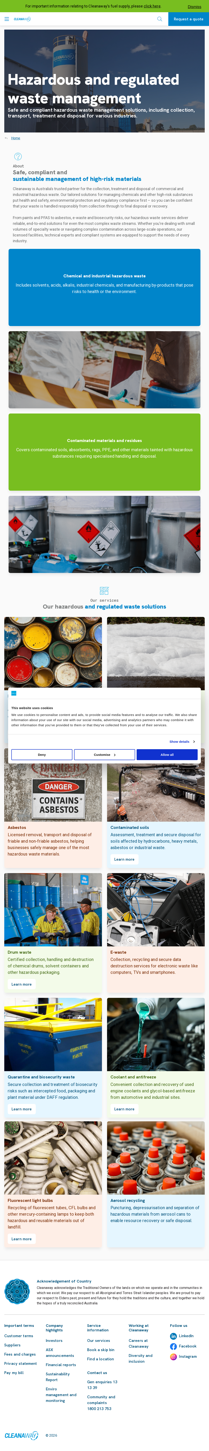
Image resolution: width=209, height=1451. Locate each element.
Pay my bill (14, 1372)
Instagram (188, 1356)
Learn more (124, 859)
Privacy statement (20, 1363)
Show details (180, 741)
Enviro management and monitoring (61, 1394)
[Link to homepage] (21, 1435)
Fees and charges (20, 1354)
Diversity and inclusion (140, 1358)
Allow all (167, 754)
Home (15, 138)
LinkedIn (186, 1335)
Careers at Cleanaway (139, 1343)
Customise (104, 754)
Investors (54, 1340)
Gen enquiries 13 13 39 (102, 1384)
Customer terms (18, 1335)
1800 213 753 (99, 1408)
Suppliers (12, 1345)
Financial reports (61, 1364)
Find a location (100, 1358)
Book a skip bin (100, 1349)
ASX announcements (60, 1352)
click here (152, 6)
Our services (98, 1340)
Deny (42, 754)
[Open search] (160, 19)
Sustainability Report (58, 1376)
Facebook (188, 1346)
